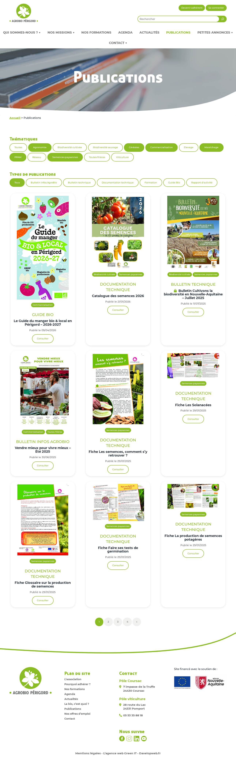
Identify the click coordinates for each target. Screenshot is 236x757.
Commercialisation (161, 147)
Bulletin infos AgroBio (44, 182)
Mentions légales (88, 753)
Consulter (42, 338)
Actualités (149, 32)
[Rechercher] (222, 19)
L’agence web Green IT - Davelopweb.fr (132, 753)
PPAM (17, 157)
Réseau (36, 157)
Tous (17, 182)
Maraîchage (211, 147)
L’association (72, 679)
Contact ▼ (118, 43)
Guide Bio (174, 182)
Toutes (18, 147)
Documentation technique (118, 182)
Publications (178, 32)
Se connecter (216, 7)
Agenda (125, 32)
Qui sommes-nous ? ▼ (22, 32)
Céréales (134, 147)
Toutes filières (97, 157)
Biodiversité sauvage (105, 147)
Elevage (188, 147)
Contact (69, 718)
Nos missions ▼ (61, 32)
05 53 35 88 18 (133, 715)
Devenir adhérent (191, 7)
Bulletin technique (79, 182)
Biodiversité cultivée (70, 147)
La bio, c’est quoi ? (76, 704)
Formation (151, 182)
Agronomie (39, 147)
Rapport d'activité (201, 182)
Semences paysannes (65, 157)
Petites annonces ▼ (215, 32)
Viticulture (122, 157)
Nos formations (96, 32)
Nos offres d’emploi (77, 713)
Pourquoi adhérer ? (77, 684)
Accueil (15, 118)
